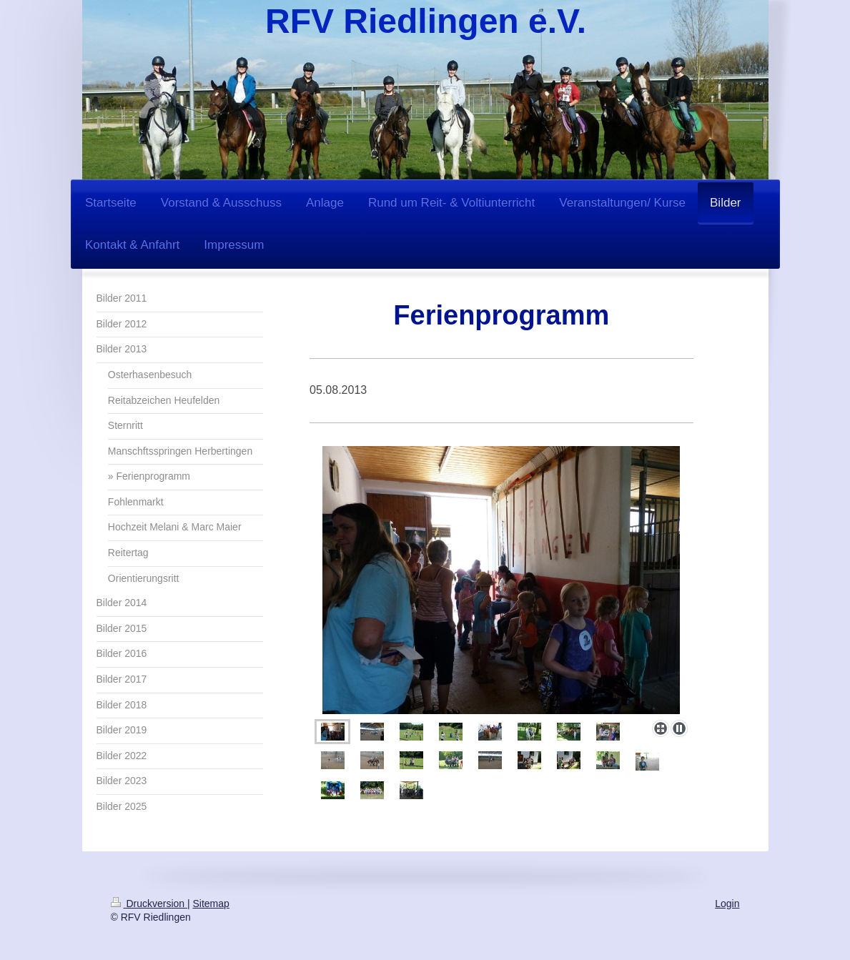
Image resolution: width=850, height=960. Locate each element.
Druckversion (149, 903)
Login (727, 903)
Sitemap (211, 903)
